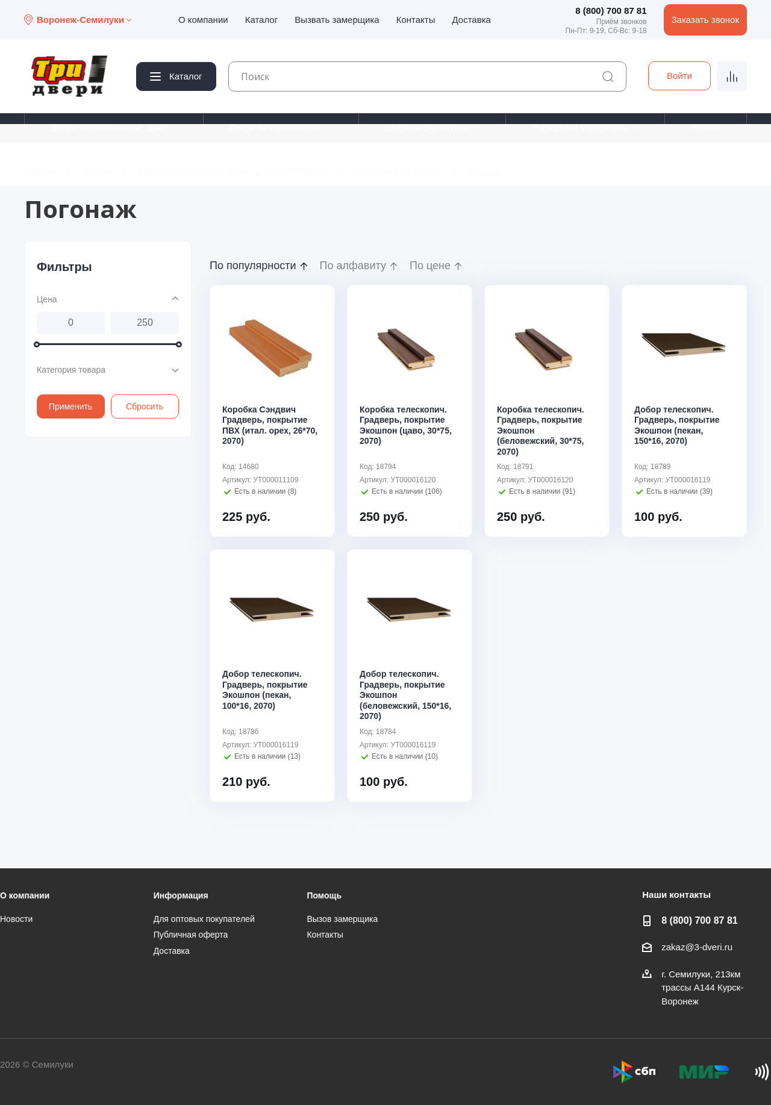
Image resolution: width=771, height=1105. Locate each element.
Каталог (261, 19)
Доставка (471, 19)
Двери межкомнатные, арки (108, 127)
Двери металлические (275, 127)
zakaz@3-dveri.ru (696, 947)
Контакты (415, 19)
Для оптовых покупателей (204, 919)
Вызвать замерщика (337, 19)
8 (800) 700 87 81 (610, 10)
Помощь (324, 895)
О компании (203, 19)
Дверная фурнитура (427, 127)
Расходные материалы (580, 127)
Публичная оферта (191, 934)
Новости (16, 919)
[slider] (37, 344)
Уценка (705, 127)
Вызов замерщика (342, 919)
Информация (181, 895)
